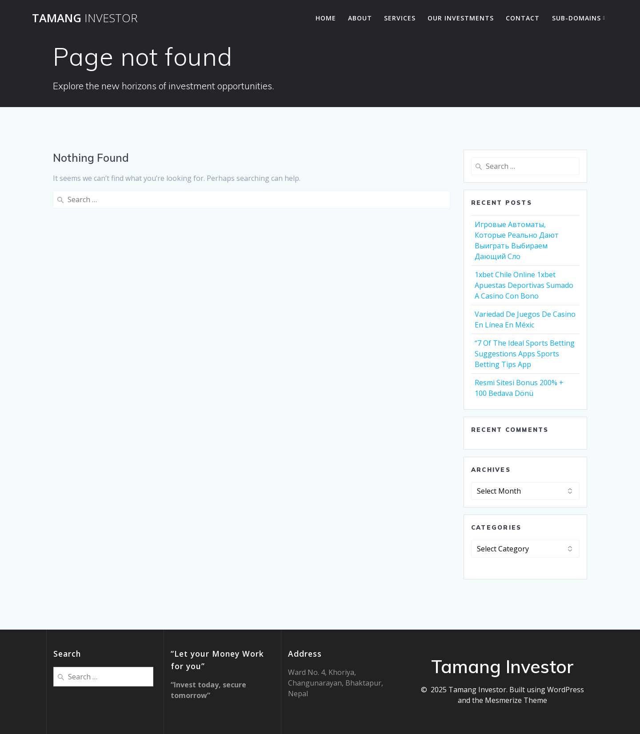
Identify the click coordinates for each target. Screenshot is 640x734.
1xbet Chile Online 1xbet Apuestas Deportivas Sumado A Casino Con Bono (524, 285)
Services (400, 18)
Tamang (85, 18)
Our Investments (461, 18)
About (360, 18)
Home (326, 18)
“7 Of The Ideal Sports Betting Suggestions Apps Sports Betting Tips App (525, 353)
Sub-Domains (576, 18)
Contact (523, 18)
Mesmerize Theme (516, 700)
